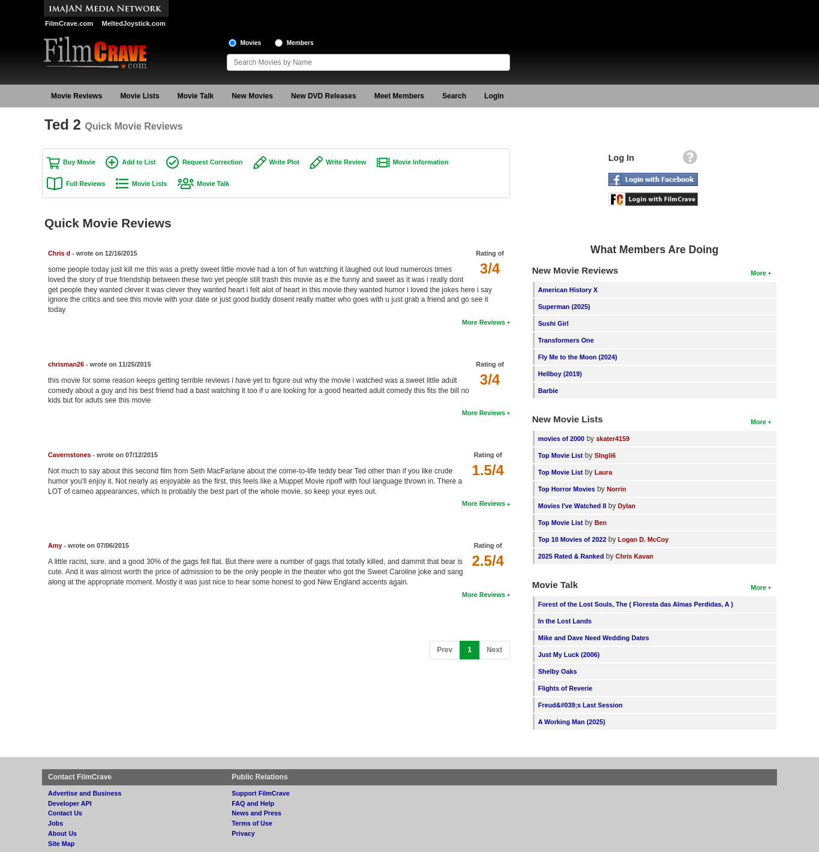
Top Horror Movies (566, 489)
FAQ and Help (253, 803)
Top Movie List (560, 455)
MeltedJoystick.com (134, 23)
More (758, 273)
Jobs (55, 823)
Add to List (138, 162)
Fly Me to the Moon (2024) (577, 357)
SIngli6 (605, 455)
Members (300, 43)
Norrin (616, 489)
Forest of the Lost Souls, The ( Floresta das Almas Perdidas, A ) (635, 604)
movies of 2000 (561, 438)
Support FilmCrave (261, 793)
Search (454, 96)
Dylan (626, 505)
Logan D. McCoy (643, 539)
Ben (601, 522)
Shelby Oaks (557, 671)
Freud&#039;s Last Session (580, 705)
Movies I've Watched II (572, 505)
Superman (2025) (564, 306)
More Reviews (483, 322)
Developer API (70, 803)
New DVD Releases (323, 96)
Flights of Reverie (565, 688)
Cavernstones (69, 454)
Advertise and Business (84, 793)
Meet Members (399, 96)
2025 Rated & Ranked (571, 556)
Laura (603, 472)
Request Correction (212, 162)
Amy (55, 545)
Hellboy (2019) (560, 373)
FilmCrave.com (69, 23)
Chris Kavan (634, 556)
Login (494, 96)
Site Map (61, 843)
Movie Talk (196, 96)
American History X (568, 289)
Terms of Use (252, 823)
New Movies (252, 96)
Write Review (346, 162)
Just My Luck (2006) (569, 654)
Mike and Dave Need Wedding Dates (593, 637)
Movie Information (421, 162)
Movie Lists (139, 96)
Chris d (59, 253)
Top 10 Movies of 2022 (572, 539)
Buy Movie (79, 162)
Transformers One (566, 340)
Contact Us (65, 813)
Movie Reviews (76, 96)
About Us (62, 833)
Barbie (548, 390)
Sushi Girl (553, 323)
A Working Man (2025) (571, 721)
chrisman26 (66, 364)
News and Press (256, 813)
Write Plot (284, 162)
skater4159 (612, 438)
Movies (251, 43)
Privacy (243, 833)
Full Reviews (85, 183)
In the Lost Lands (565, 621)
